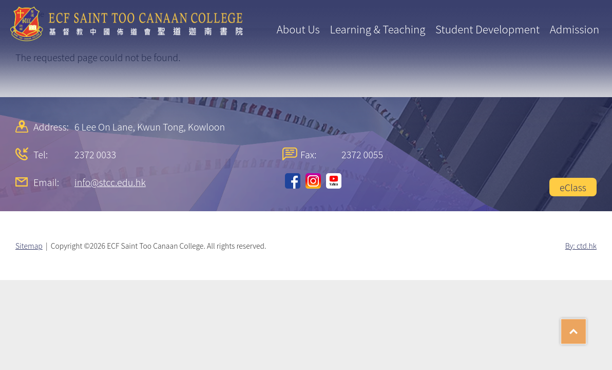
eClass (573, 187)
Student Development (487, 28)
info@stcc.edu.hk (110, 182)
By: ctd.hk (581, 245)
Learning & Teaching (378, 28)
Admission (574, 28)
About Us (298, 28)
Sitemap (29, 245)
